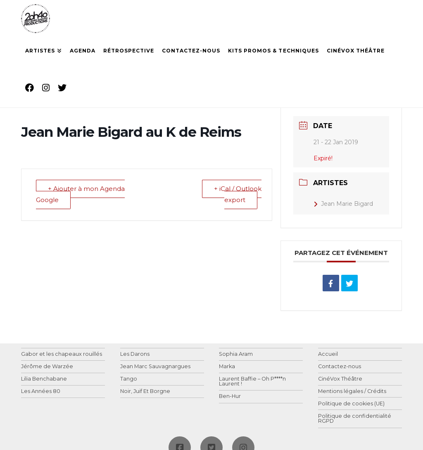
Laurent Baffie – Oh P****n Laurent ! (252, 381)
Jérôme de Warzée (47, 366)
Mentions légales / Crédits (352, 391)
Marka (227, 366)
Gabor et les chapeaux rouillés (61, 354)
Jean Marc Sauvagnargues (155, 366)
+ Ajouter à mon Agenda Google (80, 194)
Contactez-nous (339, 366)
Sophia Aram (236, 354)
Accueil (328, 354)
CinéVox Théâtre (340, 379)
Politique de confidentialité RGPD (354, 419)
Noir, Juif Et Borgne (145, 391)
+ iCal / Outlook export (237, 194)
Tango (128, 379)
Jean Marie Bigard (343, 203)
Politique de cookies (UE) (351, 404)
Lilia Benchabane (44, 379)
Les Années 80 (40, 391)
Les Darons (135, 354)
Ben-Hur (230, 396)
